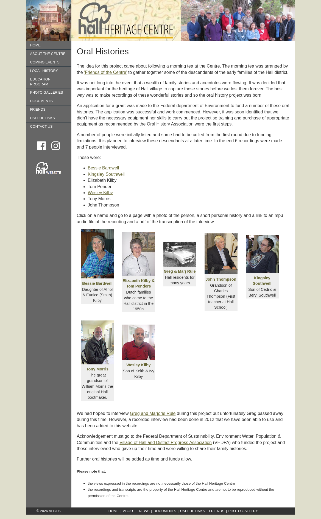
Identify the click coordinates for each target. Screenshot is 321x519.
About (129, 511)
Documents (41, 101)
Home (35, 45)
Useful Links (42, 118)
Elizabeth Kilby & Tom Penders (138, 280)
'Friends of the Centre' (105, 72)
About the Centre (48, 54)
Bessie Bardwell (103, 168)
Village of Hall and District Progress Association (165, 442)
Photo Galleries (46, 92)
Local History (44, 71)
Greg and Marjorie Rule (152, 413)
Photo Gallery (243, 511)
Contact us (41, 126)
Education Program (40, 81)
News (144, 511)
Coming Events (45, 62)
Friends (38, 109)
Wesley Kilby (100, 192)
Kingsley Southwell (106, 174)
